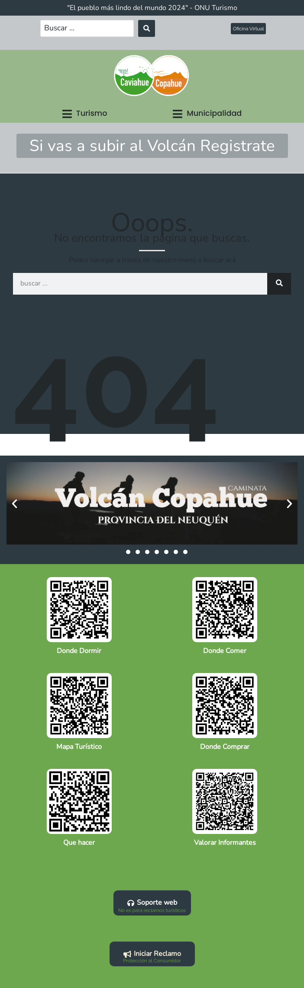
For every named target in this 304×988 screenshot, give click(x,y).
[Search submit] (146, 28)
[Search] (279, 284)
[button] (85, 114)
